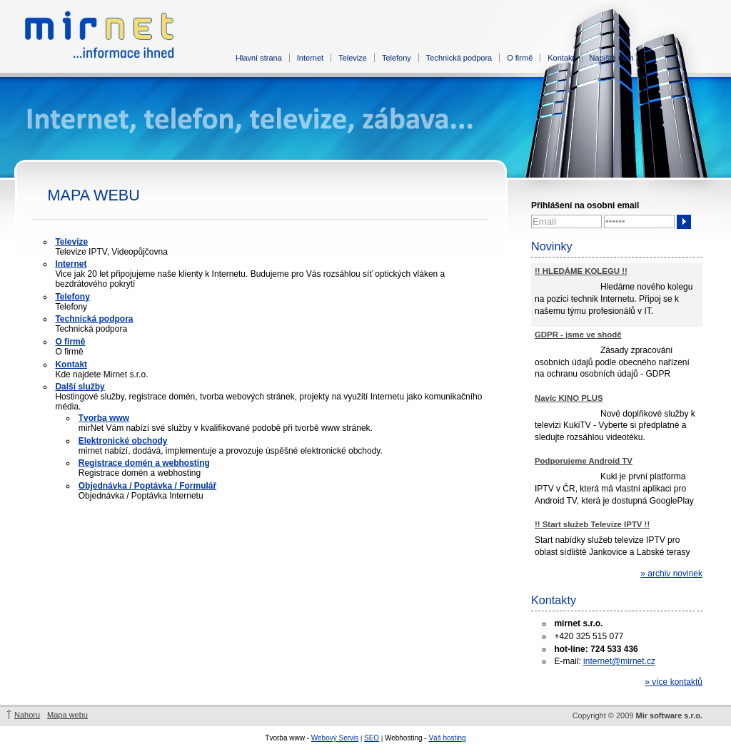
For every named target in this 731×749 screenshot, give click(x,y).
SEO (371, 738)
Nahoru (27, 714)
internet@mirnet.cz (619, 661)
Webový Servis (335, 738)
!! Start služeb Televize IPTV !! (592, 524)
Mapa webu (67, 714)
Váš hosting (446, 738)
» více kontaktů (673, 682)
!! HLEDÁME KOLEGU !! (581, 271)
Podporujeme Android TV (583, 461)
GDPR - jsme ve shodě (578, 334)
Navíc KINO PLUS (569, 398)
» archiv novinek (671, 574)
